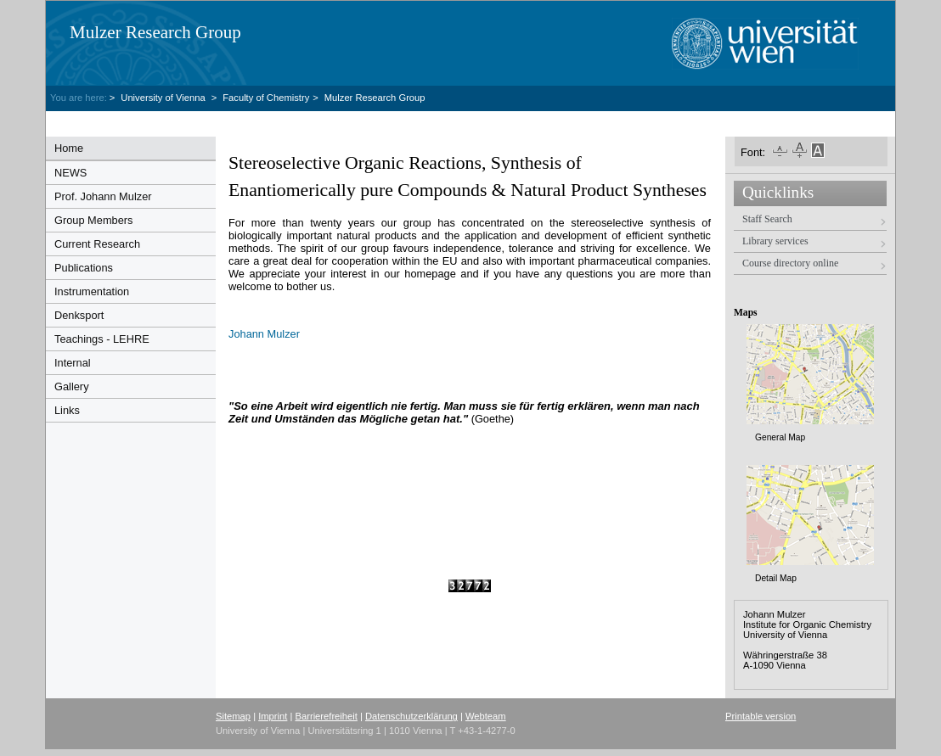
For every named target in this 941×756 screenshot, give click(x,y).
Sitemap (233, 716)
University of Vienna (164, 97)
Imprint (272, 716)
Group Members (93, 220)
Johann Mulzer (264, 334)
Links (67, 410)
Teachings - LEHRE (101, 339)
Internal (72, 362)
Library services (775, 241)
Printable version (760, 716)
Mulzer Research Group (155, 32)
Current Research (97, 244)
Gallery (71, 386)
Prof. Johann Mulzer (103, 196)
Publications (83, 267)
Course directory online (790, 263)
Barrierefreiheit (327, 716)
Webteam (485, 716)
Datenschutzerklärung (411, 716)
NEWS (70, 172)
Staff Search (767, 219)
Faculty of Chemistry (266, 97)
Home (68, 148)
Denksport (79, 315)
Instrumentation (91, 291)
